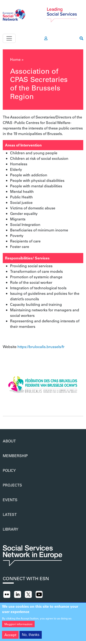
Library (10, 529)
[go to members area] (45, 38)
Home (15, 59)
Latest (10, 514)
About (9, 441)
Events (10, 499)
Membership (15, 455)
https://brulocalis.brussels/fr (40, 346)
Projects (12, 485)
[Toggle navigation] (9, 38)
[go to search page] (81, 38)
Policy (9, 470)
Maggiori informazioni (18, 627)
